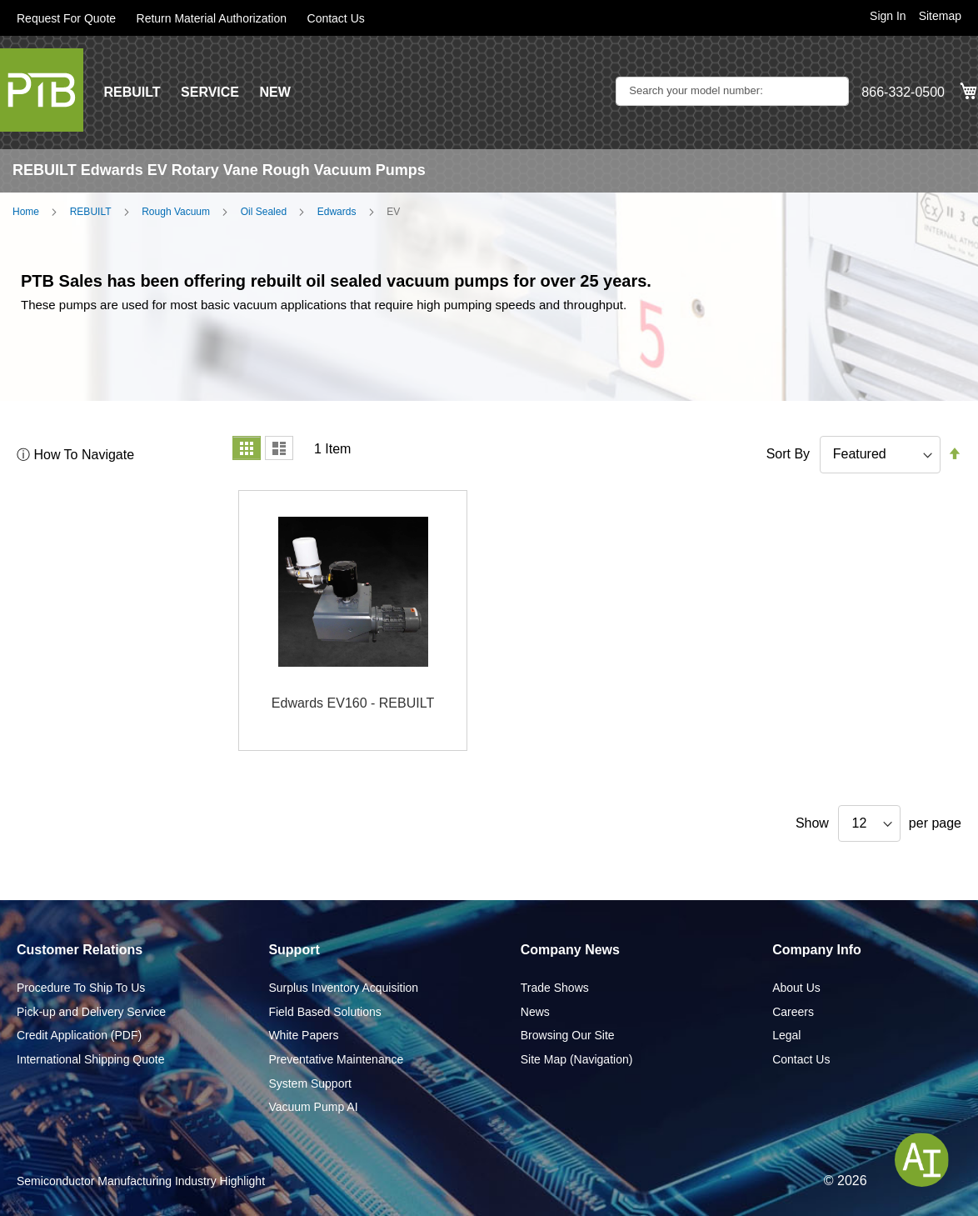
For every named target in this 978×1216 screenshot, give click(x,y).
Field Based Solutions (324, 1011)
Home (25, 212)
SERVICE (210, 92)
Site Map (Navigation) (577, 1059)
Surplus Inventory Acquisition (343, 987)
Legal (786, 1035)
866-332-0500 (903, 92)
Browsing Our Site (568, 1035)
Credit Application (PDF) (79, 1035)
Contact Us (336, 18)
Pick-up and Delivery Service (91, 1011)
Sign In (888, 16)
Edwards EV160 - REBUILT (353, 703)
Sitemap (940, 16)
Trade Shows (555, 987)
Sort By (788, 454)
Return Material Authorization (212, 18)
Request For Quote (66, 18)
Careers (793, 1011)
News (535, 1011)
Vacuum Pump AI (312, 1106)
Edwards (337, 212)
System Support (310, 1083)
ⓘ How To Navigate (75, 455)
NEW (274, 92)
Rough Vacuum (176, 212)
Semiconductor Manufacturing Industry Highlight (141, 1181)
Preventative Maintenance (335, 1059)
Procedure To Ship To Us (81, 987)
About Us (796, 987)
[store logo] (41, 90)
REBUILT (131, 92)
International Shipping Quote (90, 1059)
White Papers (303, 1035)
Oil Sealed (264, 212)
